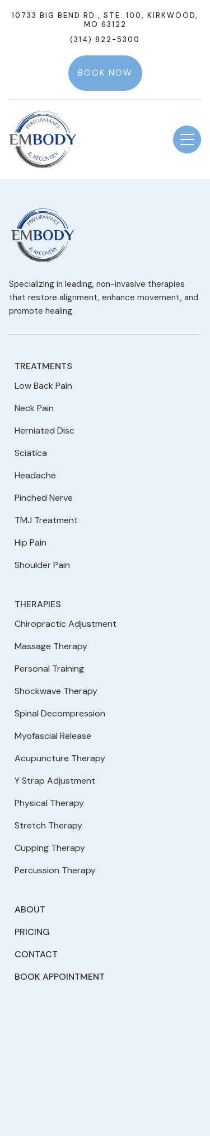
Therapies (38, 604)
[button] (187, 139)
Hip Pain (30, 542)
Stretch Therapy (48, 825)
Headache (35, 475)
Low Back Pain (43, 386)
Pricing (32, 932)
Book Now (105, 72)
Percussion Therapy (55, 870)
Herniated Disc (44, 430)
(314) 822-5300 (105, 39)
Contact (36, 954)
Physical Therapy (49, 803)
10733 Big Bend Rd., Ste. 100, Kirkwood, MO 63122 (105, 20)
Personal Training (49, 668)
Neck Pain (34, 408)
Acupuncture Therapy (60, 758)
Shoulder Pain (42, 565)
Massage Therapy (51, 646)
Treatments (43, 366)
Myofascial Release (53, 736)
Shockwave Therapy (56, 691)
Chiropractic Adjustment (65, 624)
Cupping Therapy (50, 848)
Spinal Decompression (60, 713)
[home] (42, 140)
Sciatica (31, 453)
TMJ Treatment (46, 520)
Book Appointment (60, 977)
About (30, 909)
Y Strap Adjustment (55, 780)
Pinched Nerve (44, 498)
